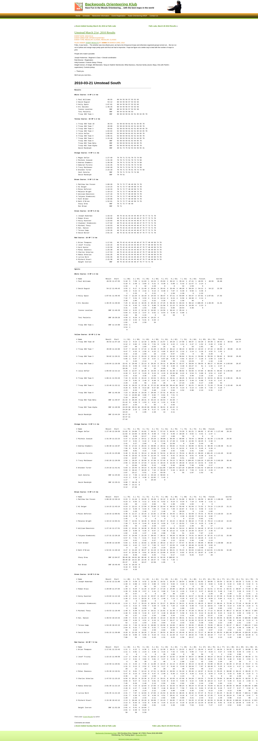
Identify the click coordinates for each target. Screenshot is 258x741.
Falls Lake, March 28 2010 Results (162, 26)
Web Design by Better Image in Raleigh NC (129, 739)
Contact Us (154, 16)
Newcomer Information (100, 16)
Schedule (86, 16)
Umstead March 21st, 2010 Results (94, 32)
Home (78, 16)
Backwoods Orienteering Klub (111, 4)
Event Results (92, 43)
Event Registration (118, 16)
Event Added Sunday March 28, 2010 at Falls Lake (96, 26)
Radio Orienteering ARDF (137, 16)
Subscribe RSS (141, 735)
